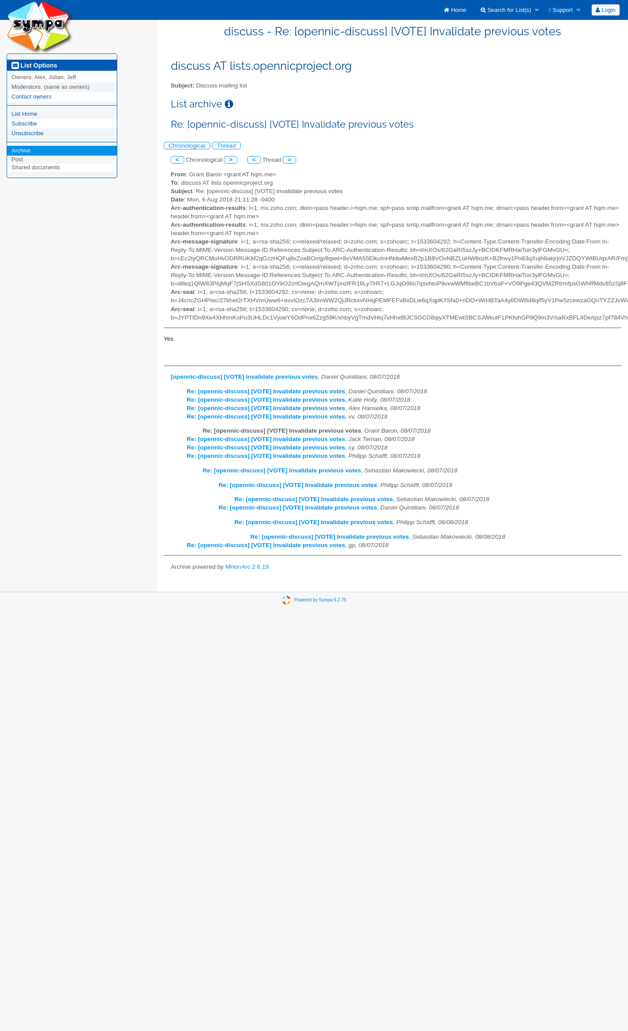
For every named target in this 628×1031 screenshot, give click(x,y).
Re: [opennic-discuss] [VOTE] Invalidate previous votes (266, 391)
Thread (226, 145)
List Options (34, 65)
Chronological (187, 145)
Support (561, 10)
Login (605, 10)
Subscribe (24, 123)
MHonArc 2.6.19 (247, 566)
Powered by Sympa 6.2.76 (320, 599)
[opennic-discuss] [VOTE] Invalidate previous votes (244, 376)
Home (455, 10)
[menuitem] (455, 10)
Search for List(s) (506, 10)
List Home (25, 113)
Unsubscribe (27, 133)
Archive (21, 150)
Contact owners (31, 96)
